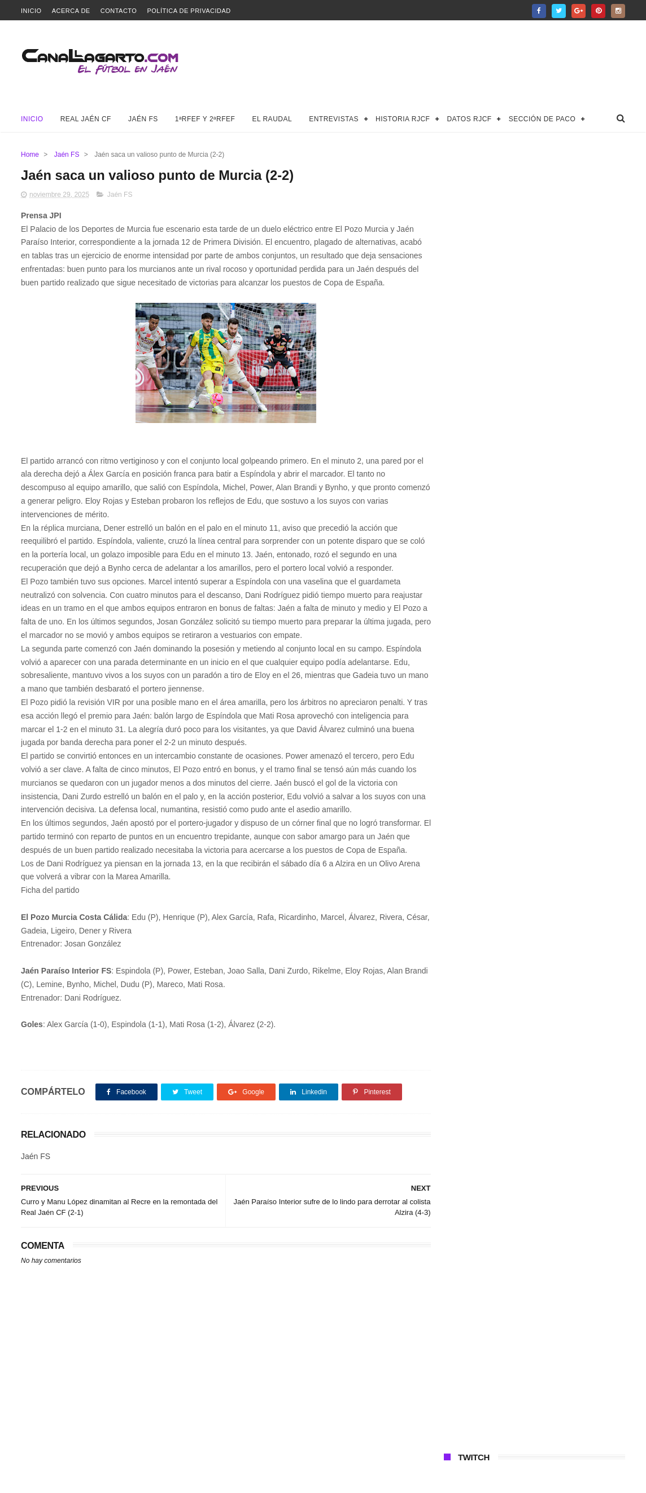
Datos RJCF (469, 119)
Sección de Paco (542, 119)
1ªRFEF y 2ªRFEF (205, 119)
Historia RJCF (403, 119)
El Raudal (272, 119)
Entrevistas (334, 119)
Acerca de (71, 10)
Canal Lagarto (218, 1479)
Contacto (119, 10)
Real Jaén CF (85, 119)
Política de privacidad (188, 10)
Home (30, 154)
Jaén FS (143, 119)
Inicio (31, 10)
